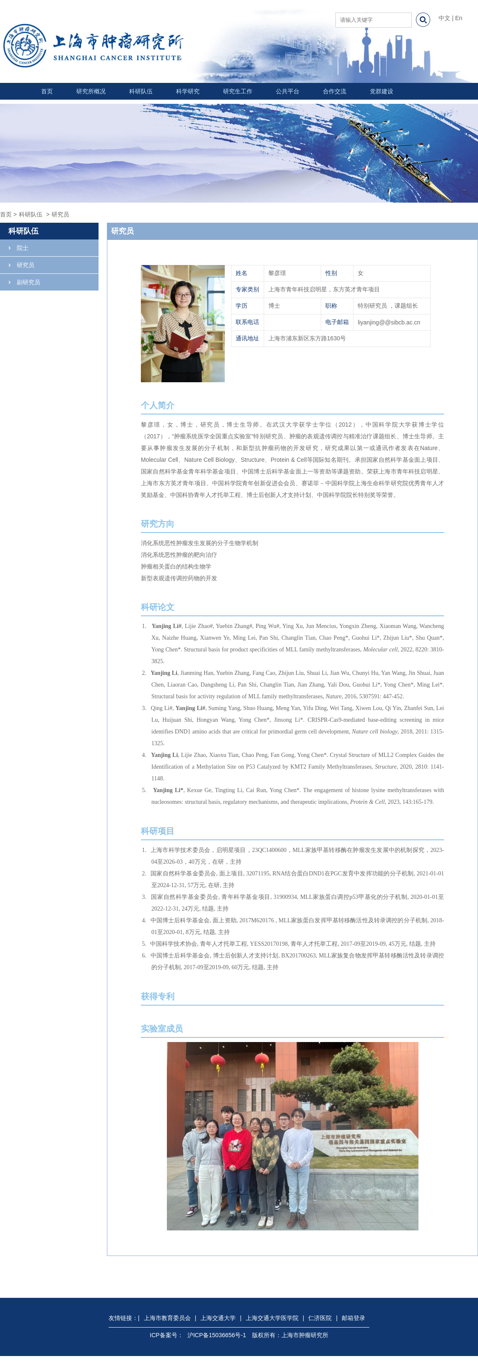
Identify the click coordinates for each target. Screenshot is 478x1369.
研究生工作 (237, 91)
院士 (23, 247)
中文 (444, 18)
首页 (47, 91)
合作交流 (334, 91)
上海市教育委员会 (167, 1318)
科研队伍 (141, 91)
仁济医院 (320, 1318)
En (458, 18)
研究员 (25, 265)
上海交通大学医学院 (272, 1318)
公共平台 (287, 91)
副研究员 (28, 282)
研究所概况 (91, 91)
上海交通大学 (218, 1318)
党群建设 (381, 91)
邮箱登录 (353, 1318)
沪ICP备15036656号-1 (216, 1335)
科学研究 (188, 91)
